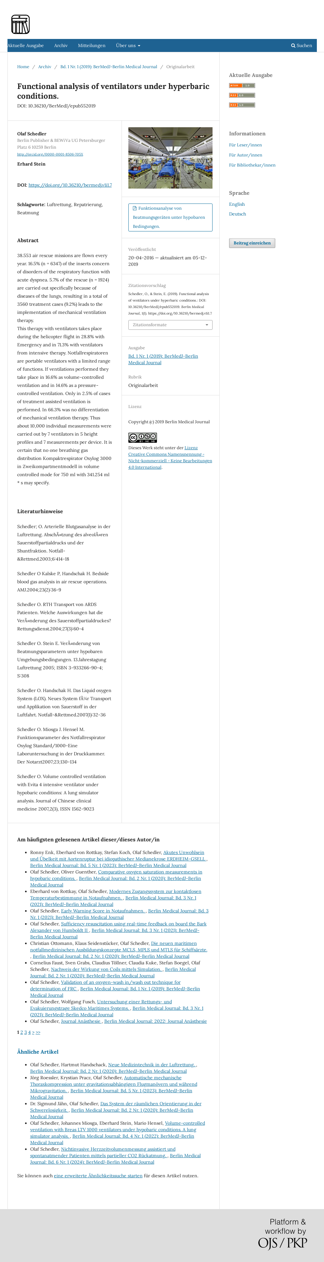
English (237, 204)
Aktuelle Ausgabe (25, 45)
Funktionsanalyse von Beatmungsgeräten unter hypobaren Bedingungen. (169, 217)
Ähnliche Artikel (37, 1051)
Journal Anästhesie (81, 1021)
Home (23, 66)
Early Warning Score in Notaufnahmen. (103, 911)
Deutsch (237, 214)
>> (38, 1032)
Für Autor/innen (245, 155)
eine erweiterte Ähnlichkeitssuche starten (98, 1176)
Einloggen (307, 4)
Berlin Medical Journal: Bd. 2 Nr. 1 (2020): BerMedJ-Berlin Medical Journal (111, 956)
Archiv (61, 45)
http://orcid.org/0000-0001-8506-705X (50, 154)
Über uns (126, 45)
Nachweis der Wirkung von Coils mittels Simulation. (106, 969)
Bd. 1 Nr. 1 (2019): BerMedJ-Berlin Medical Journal (108, 66)
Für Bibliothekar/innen (252, 165)
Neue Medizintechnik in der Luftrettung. (152, 1065)
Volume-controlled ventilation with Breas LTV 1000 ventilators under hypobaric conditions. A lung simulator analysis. (117, 1129)
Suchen (301, 45)
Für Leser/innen (245, 145)
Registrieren (277, 4)
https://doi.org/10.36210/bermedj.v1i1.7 (70, 185)
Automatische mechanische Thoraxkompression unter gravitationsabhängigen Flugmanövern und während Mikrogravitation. (113, 1084)
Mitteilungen (92, 45)
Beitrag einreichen (252, 243)
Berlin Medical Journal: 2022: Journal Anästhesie (155, 1021)
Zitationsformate (150, 325)
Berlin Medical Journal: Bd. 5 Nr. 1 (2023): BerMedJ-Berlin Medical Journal (108, 865)
